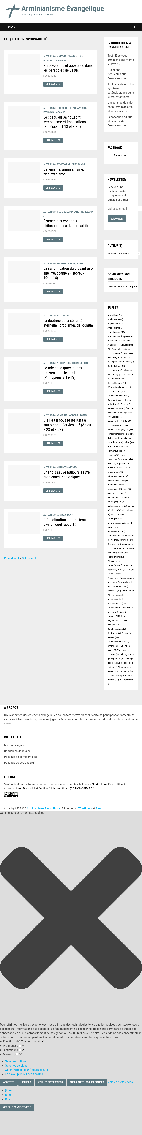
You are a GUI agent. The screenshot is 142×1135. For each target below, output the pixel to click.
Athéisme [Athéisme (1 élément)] (114, 345)
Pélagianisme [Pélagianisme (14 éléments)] (116, 561)
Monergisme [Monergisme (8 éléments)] (115, 518)
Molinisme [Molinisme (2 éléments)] (117, 514)
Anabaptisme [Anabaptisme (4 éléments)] (115, 319)
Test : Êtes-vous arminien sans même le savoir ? (121, 60)
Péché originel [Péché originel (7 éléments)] (116, 557)
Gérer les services (16, 1065)
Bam (99, 808)
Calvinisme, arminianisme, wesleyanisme (63, 171)
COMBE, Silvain (65, 515)
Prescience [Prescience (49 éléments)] (115, 574)
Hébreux (61, 263)
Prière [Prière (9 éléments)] (116, 582)
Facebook (115, 148)
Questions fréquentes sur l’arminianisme (117, 74)
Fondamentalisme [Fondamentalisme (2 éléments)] (118, 434)
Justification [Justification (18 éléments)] (115, 497)
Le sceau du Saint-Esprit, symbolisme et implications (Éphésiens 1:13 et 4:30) (64, 122)
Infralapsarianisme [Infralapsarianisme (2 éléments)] (118, 476)
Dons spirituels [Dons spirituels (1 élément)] (116, 400)
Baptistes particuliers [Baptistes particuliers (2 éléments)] (122, 362)
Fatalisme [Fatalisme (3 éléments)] (118, 425)
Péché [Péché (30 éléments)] (122, 552)
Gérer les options (15, 1061)
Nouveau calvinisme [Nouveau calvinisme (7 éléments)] (122, 540)
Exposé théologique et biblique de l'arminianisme (120, 121)
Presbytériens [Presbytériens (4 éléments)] (126, 569)
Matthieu (62, 56)
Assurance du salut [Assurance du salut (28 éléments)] (119, 340)
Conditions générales (17, 751)
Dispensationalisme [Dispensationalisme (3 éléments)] (118, 396)
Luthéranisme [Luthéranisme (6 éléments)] (115, 506)
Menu (10, 26)
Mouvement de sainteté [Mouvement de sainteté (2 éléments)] (120, 523)
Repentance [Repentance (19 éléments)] (115, 599)
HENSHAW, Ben (78, 108)
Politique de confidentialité (20, 756)
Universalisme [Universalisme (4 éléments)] (116, 675)
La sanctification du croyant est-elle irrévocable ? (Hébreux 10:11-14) (68, 273)
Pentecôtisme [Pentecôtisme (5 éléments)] (116, 565)
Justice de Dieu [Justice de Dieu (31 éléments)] (117, 493)
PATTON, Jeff (64, 315)
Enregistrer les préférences (87, 1082)
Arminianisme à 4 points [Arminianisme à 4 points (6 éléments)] (120, 336)
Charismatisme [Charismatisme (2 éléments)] (119, 379)
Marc (72, 56)
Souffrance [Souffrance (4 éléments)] (114, 633)
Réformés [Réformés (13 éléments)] (114, 591)
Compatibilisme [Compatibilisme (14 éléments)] (117, 383)
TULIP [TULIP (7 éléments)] (128, 671)
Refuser (26, 1082)
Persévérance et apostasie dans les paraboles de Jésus (68, 68)
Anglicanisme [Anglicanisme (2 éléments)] (115, 323)
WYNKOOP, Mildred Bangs (71, 164)
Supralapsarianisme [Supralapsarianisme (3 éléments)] (118, 641)
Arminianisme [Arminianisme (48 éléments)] (116, 332)
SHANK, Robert (76, 263)
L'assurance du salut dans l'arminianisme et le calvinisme (120, 107)
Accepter (8, 1082)
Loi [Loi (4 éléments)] (122, 502)
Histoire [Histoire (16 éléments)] (113, 455)
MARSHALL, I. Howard (55, 60)
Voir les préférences (50, 1082)
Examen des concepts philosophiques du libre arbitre (66, 223)
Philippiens (63, 363)
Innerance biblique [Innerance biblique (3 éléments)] (118, 480)
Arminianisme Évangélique (62, 8)
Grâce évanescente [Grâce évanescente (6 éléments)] (118, 446)
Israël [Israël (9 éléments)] (127, 489)
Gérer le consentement (17, 1107)
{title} (8, 1090)
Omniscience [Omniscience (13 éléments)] (120, 548)
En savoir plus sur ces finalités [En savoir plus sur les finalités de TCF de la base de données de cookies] (24, 1074)
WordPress (85, 808)
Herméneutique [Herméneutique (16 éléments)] (117, 451)
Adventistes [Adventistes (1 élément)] (115, 315)
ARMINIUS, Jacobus (67, 415)
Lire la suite (54, 84)
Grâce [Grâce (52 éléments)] (129, 442)
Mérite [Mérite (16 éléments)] (116, 510)
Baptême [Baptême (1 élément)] (117, 353)
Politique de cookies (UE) (20, 762)
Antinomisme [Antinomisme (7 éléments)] (115, 328)
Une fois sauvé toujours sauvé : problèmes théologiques (67, 474)
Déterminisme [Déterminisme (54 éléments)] (116, 391)
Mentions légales (14, 745)
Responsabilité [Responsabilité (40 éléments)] (117, 603)
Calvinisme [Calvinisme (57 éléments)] (115, 370)
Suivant (31, 558)
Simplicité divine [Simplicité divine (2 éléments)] (117, 629)
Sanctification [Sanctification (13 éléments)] (116, 608)
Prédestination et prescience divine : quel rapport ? (65, 522)
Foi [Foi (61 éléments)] (129, 429)
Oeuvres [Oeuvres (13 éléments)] (114, 544)
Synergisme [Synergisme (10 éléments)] (115, 646)
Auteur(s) (49, 56)
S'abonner (117, 219)
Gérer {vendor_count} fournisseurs (26, 1069)
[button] (71, 918)
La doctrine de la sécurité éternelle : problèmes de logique (68, 323)
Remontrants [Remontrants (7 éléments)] (119, 595)
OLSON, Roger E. (80, 363)
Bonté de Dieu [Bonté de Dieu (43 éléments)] (116, 366)
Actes (83, 415)
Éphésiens (62, 108)
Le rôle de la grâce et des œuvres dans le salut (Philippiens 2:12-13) (62, 373)
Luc (79, 56)
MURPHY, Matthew (67, 467)
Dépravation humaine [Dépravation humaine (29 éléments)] (120, 387)
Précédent (10, 558)
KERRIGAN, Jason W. (54, 112)
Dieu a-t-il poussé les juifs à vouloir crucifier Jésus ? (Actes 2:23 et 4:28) (67, 425)
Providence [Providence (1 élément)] (123, 586)
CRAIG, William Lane (68, 212)
